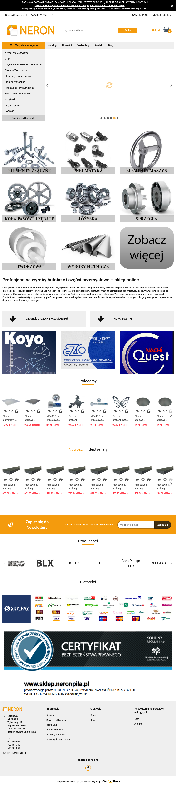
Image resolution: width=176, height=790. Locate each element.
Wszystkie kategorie (24, 45)
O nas (93, 715)
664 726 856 (13, 748)
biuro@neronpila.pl (17, 753)
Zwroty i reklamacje (56, 720)
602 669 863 (13, 741)
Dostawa (50, 715)
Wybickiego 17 (14, 722)
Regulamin (52, 725)
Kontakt (98, 45)
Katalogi (52, 45)
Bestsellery (83, 45)
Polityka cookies (54, 729)
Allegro (138, 723)
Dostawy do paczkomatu (58, 739)
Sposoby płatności (55, 734)
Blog (110, 45)
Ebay (136, 719)
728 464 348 (13, 744)
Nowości (67, 45)
